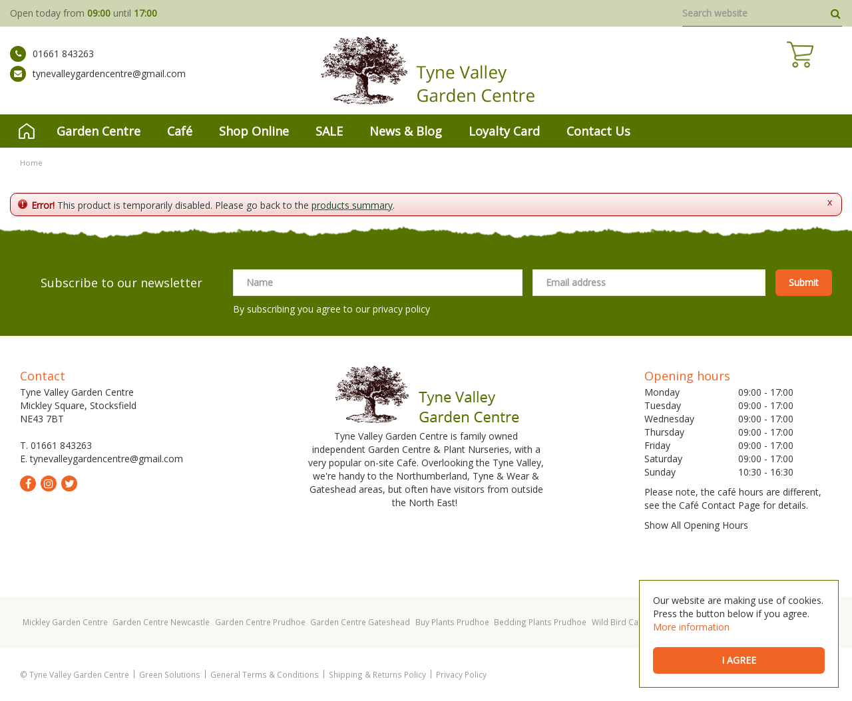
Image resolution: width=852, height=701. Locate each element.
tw (69, 483)
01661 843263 (52, 63)
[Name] (378, 282)
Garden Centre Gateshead (360, 622)
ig (49, 483)
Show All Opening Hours (696, 525)
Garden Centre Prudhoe (260, 622)
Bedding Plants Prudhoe (540, 622)
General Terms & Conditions (264, 674)
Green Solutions (169, 674)
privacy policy (401, 309)
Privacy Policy (461, 674)
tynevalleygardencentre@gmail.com (98, 83)
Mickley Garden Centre (65, 622)
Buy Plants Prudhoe (452, 622)
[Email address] (648, 282)
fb (28, 483)
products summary (352, 205)
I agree (739, 660)
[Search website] (762, 13)
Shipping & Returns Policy (377, 674)
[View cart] (828, 73)
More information (691, 627)
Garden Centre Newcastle (161, 622)
